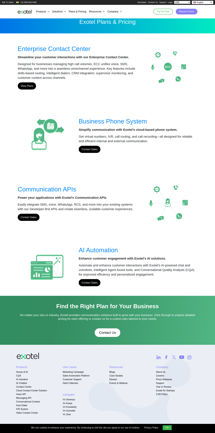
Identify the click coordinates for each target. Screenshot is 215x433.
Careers (160, 375)
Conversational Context (28, 401)
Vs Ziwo (67, 414)
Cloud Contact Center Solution (31, 390)
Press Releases (164, 379)
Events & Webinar (118, 383)
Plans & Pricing (77, 11)
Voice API (21, 394)
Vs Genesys (69, 399)
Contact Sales (90, 149)
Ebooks (113, 379)
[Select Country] (182, 2)
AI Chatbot (21, 383)
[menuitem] (202, 2)
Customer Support (72, 379)
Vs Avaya (67, 403)
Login (170, 2)
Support (162, 2)
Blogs (112, 372)
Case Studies (116, 375)
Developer (142, 2)
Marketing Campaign (73, 372)
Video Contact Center (27, 413)
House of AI (22, 372)
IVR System (22, 409)
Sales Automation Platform (76, 375)
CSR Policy (162, 394)
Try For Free (161, 11)
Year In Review (163, 387)
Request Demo (186, 11)
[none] (202, 2)
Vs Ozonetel (69, 410)
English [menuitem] (200, 2)
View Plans (27, 86)
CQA (18, 375)
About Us (161, 372)
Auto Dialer (21, 405)
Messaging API (23, 398)
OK (167, 427)
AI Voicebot (22, 379)
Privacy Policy (151, 427)
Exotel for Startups (165, 390)
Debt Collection (70, 383)
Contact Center (24, 387)
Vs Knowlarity (70, 407)
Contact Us (153, 2)
